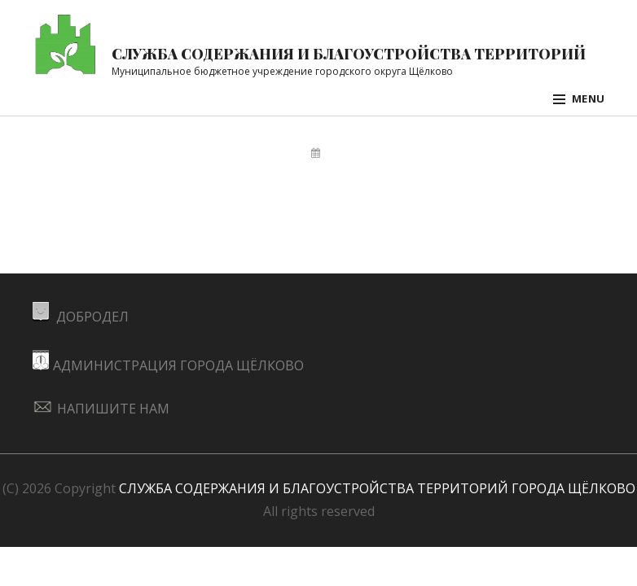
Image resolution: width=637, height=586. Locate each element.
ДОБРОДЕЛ (81, 317)
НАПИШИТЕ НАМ (101, 409)
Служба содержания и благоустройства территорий (349, 53)
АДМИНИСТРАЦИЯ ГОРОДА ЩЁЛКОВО (168, 365)
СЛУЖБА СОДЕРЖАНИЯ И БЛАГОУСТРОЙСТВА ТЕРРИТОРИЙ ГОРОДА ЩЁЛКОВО (377, 488)
